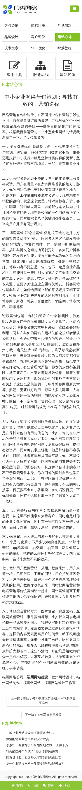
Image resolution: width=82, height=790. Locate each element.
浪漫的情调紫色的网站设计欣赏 (27, 739)
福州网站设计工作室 (60, 683)
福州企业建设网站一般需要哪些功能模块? (34, 763)
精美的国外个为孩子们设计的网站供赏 (32, 751)
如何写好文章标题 (49, 714)
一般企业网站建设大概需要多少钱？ (30, 733)
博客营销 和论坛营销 (26, 233)
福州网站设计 (62, 677)
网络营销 (9, 115)
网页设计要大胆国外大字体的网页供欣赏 (33, 757)
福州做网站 (32, 683)
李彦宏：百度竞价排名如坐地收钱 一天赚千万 (37, 745)
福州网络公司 (12, 677)
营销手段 (69, 115)
